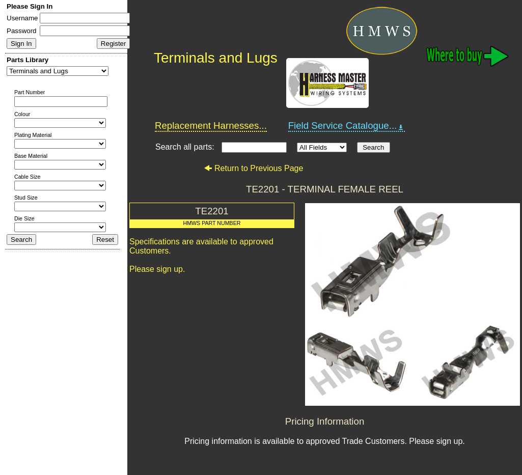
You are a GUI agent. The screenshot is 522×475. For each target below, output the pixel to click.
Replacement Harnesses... (211, 125)
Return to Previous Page (253, 168)
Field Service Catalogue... (346, 125)
